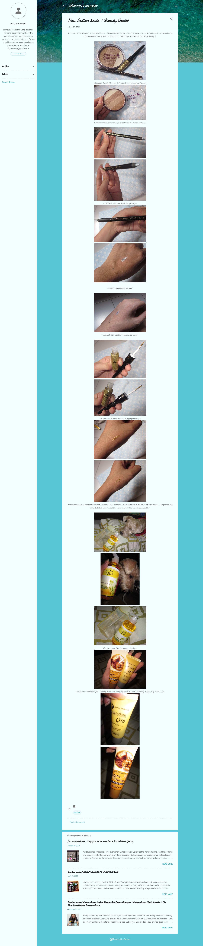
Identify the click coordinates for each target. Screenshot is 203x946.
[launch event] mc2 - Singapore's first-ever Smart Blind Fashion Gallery (100, 841)
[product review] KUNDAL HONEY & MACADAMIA (92, 872)
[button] (171, 19)
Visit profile (19, 54)
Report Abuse (8, 82)
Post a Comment (77, 822)
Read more (167, 864)
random (77, 812)
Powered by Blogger (120, 939)
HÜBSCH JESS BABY (82, 6)
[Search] (176, 7)
